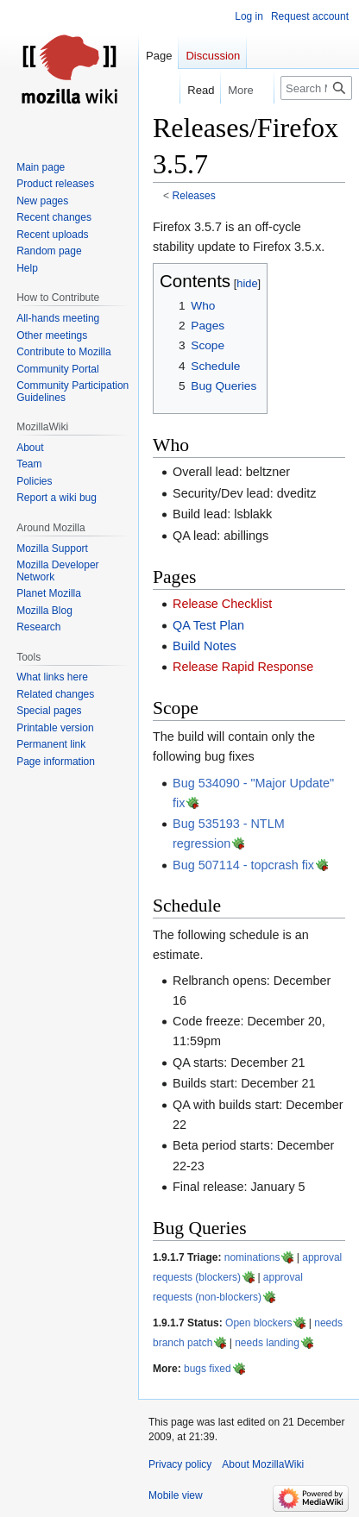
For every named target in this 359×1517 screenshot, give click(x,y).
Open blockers (258, 1323)
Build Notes (204, 646)
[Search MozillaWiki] (316, 88)
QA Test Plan (208, 625)
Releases (194, 196)
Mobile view (175, 1495)
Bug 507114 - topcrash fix (243, 865)
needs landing (267, 1343)
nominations (252, 1257)
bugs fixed (207, 1369)
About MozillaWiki (263, 1464)
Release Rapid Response (243, 667)
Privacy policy (179, 1464)
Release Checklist (222, 604)
